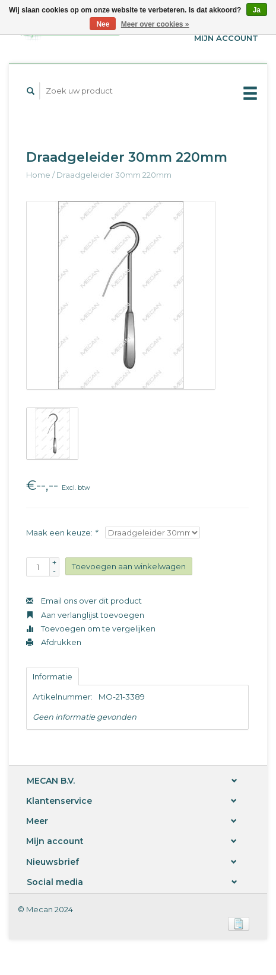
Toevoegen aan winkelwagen (129, 566)
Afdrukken (53, 642)
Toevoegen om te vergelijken (91, 628)
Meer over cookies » (155, 24)
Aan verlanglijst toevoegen (85, 615)
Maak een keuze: (61, 532)
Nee (102, 24)
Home (38, 174)
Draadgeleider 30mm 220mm (114, 174)
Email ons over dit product (84, 600)
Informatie (52, 676)
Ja (257, 10)
